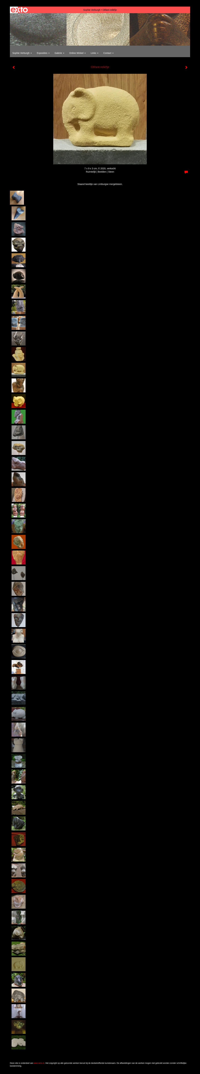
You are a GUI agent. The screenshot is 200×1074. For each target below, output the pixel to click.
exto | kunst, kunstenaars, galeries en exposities (19, 10)
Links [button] (94, 53)
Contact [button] (108, 53)
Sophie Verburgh (91, 10)
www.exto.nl (39, 1063)
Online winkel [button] (77, 53)
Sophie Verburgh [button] (22, 53)
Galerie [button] (59, 53)
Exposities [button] (43, 53)
